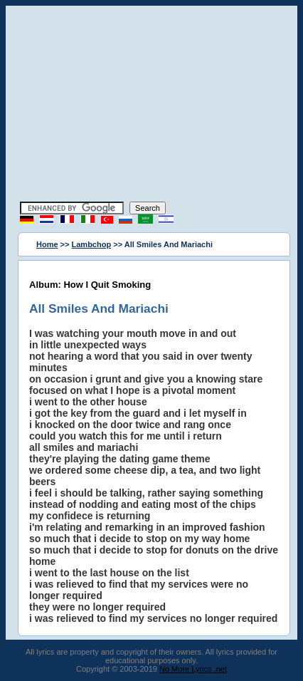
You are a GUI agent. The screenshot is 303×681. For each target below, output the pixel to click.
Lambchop (92, 244)
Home (47, 244)
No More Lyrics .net (193, 669)
